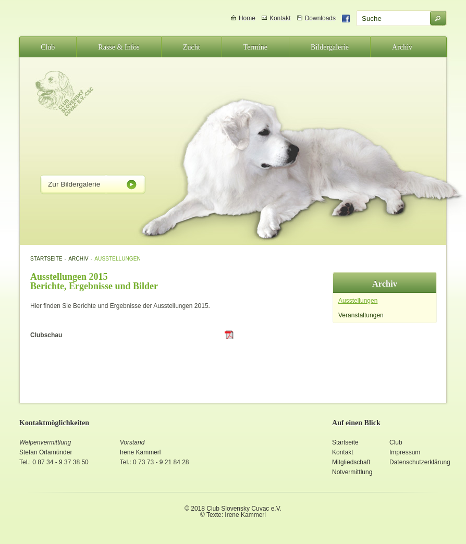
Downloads (320, 18)
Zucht (191, 47)
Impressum (404, 452)
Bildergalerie (330, 47)
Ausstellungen (117, 259)
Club (48, 47)
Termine (255, 47)
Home (247, 18)
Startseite (46, 259)
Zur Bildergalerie (74, 184)
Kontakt (280, 18)
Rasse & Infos (119, 47)
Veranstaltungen (361, 315)
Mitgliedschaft (351, 462)
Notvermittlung (352, 472)
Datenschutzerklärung (419, 462)
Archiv (402, 47)
